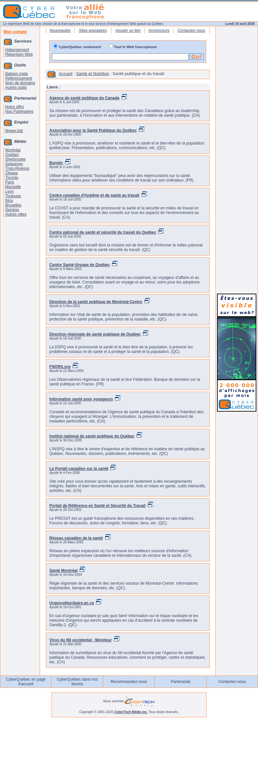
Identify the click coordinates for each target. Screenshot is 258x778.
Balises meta (16, 73)
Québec (12, 154)
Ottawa (11, 173)
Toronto (11, 177)
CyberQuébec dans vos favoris (77, 681)
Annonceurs (159, 30)
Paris (9, 182)
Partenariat (180, 681)
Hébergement (17, 50)
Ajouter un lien (128, 30)
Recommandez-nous (129, 681)
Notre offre (14, 107)
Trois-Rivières (17, 168)
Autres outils (16, 87)
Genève (12, 209)
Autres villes (16, 214)
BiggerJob (14, 130)
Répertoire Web (19, 54)
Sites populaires (93, 30)
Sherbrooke (15, 159)
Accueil (65, 73)
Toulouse (13, 196)
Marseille (13, 187)
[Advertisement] (236, 190)
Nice (9, 200)
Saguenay (14, 164)
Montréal (13, 150)
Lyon (9, 191)
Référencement (18, 78)
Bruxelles (13, 205)
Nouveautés (60, 30)
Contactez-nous (191, 30)
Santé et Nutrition (92, 73)
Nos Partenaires (19, 111)
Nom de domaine (20, 83)
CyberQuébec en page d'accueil (26, 681)
